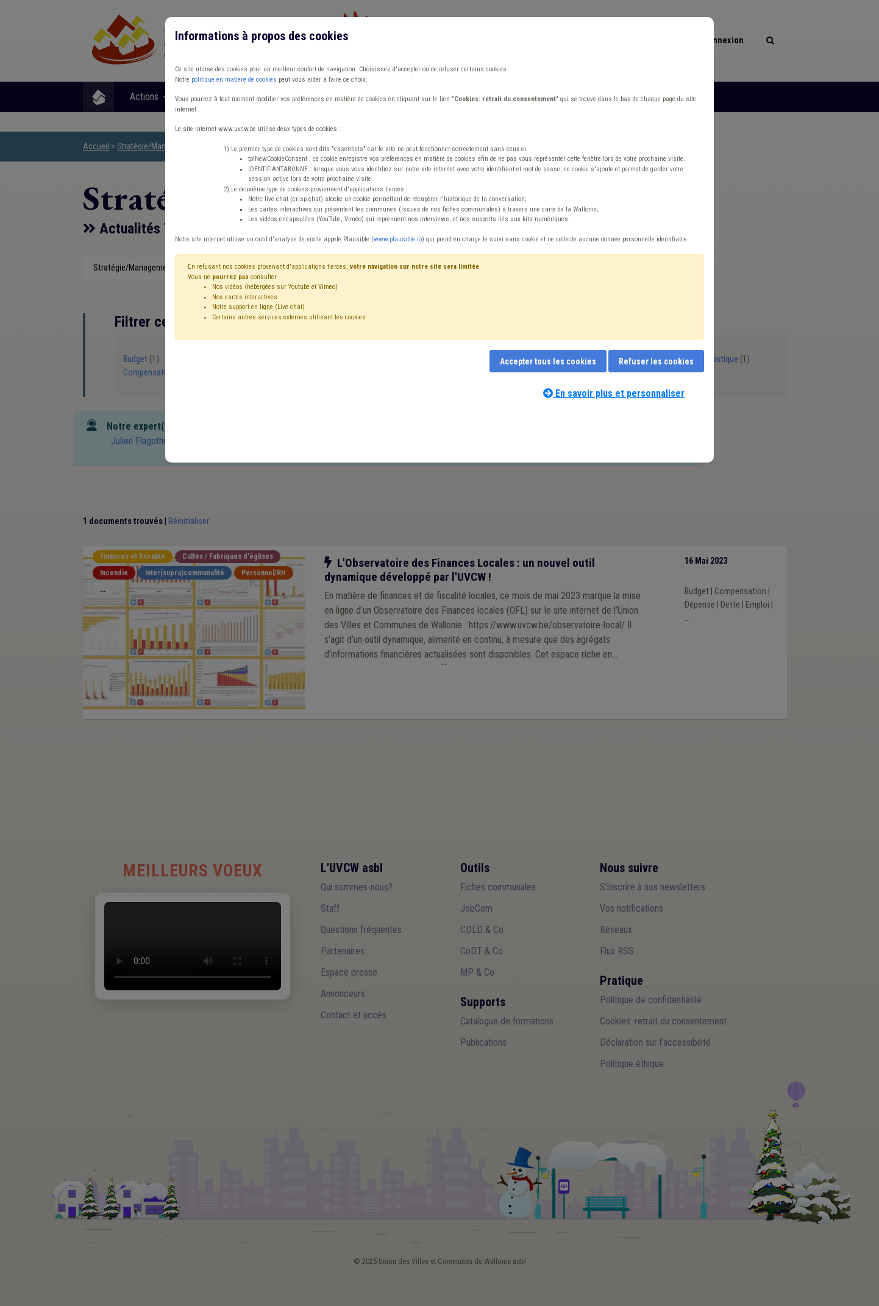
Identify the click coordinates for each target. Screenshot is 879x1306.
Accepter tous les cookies (548, 361)
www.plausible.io (398, 239)
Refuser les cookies (656, 361)
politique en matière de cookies (234, 79)
